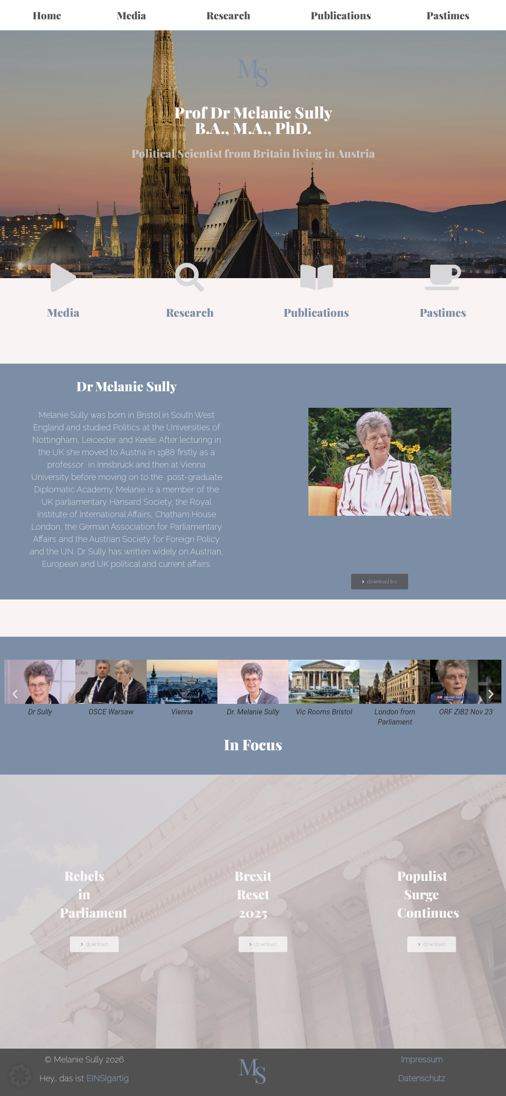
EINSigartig (107, 1078)
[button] (15, 693)
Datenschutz (421, 1078)
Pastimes (450, 15)
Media (134, 15)
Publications (341, 15)
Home (47, 15)
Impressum (422, 1059)
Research (230, 15)
